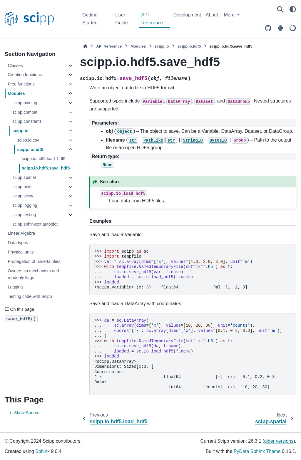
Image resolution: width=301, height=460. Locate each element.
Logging (15, 287)
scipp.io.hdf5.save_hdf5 (46, 168)
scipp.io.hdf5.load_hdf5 (43, 158)
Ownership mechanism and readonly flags (33, 274)
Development (187, 14)
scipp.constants (26, 121)
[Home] (85, 46)
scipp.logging (24, 205)
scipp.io (20, 130)
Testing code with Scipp (30, 296)
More (230, 14)
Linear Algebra (21, 233)
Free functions (21, 84)
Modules (16, 93)
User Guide (121, 18)
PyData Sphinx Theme (257, 451)
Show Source (26, 412)
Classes (15, 65)
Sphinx (42, 451)
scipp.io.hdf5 (30, 149)
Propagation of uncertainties (34, 261)
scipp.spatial (24, 177)
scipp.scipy (22, 196)
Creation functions (25, 74)
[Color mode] (292, 9)
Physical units (21, 252)
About (212, 14)
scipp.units (22, 186)
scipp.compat (24, 112)
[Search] (280, 9)
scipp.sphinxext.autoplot (35, 224)
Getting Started (90, 18)
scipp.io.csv (28, 140)
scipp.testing (24, 214)
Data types (18, 242)
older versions (279, 441)
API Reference (152, 18)
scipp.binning (24, 102)
